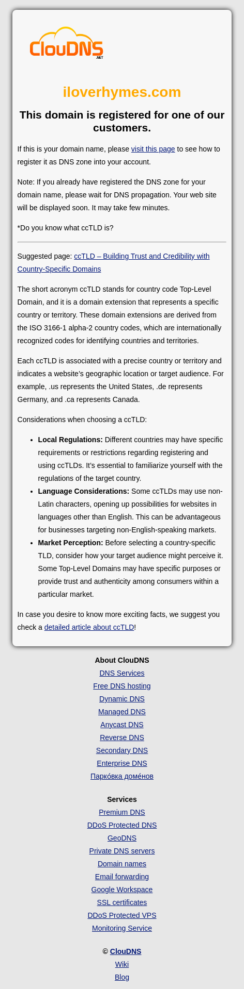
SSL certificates (122, 902)
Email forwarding (122, 877)
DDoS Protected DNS (122, 825)
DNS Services (121, 673)
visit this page (153, 149)
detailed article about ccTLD (89, 627)
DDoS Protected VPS (121, 915)
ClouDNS (126, 951)
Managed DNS (122, 712)
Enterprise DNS (122, 763)
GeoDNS (122, 838)
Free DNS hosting (121, 686)
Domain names (122, 864)
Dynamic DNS (122, 699)
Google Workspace (122, 889)
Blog (122, 977)
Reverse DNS (122, 737)
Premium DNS (122, 812)
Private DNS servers (122, 851)
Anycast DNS (121, 724)
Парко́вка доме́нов (122, 776)
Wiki (122, 964)
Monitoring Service (122, 928)
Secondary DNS (122, 750)
